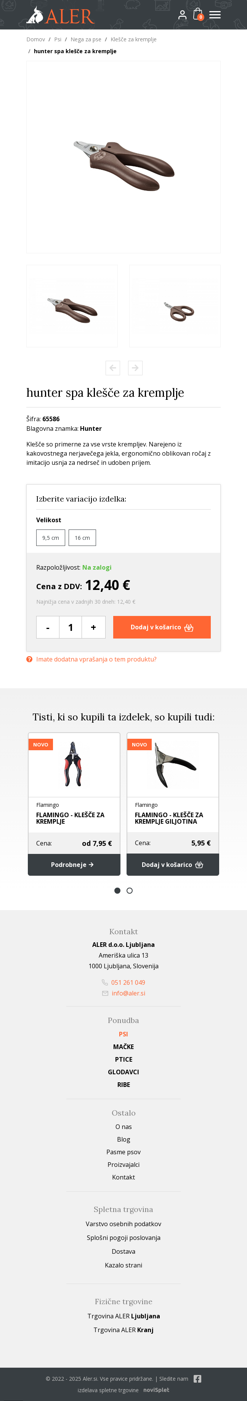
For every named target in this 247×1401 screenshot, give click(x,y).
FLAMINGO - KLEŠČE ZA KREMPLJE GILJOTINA (169, 818)
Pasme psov (123, 1152)
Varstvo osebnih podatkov (123, 1224)
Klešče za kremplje (134, 39)
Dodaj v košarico (162, 627)
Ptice (123, 1059)
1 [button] (117, 891)
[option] (72, 306)
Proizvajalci (123, 1164)
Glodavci (123, 1072)
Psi (57, 39)
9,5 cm (50, 537)
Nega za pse (86, 39)
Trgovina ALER (123, 1316)
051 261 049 (123, 982)
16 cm (82, 537)
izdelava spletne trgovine (108, 1390)
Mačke (123, 1047)
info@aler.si (123, 993)
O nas (123, 1126)
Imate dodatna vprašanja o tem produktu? (91, 659)
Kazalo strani (123, 1265)
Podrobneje (74, 865)
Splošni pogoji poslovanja (123, 1237)
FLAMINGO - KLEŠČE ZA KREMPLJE (70, 818)
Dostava (123, 1251)
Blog (123, 1139)
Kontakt (123, 1177)
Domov (35, 39)
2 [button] (130, 891)
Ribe (123, 1084)
